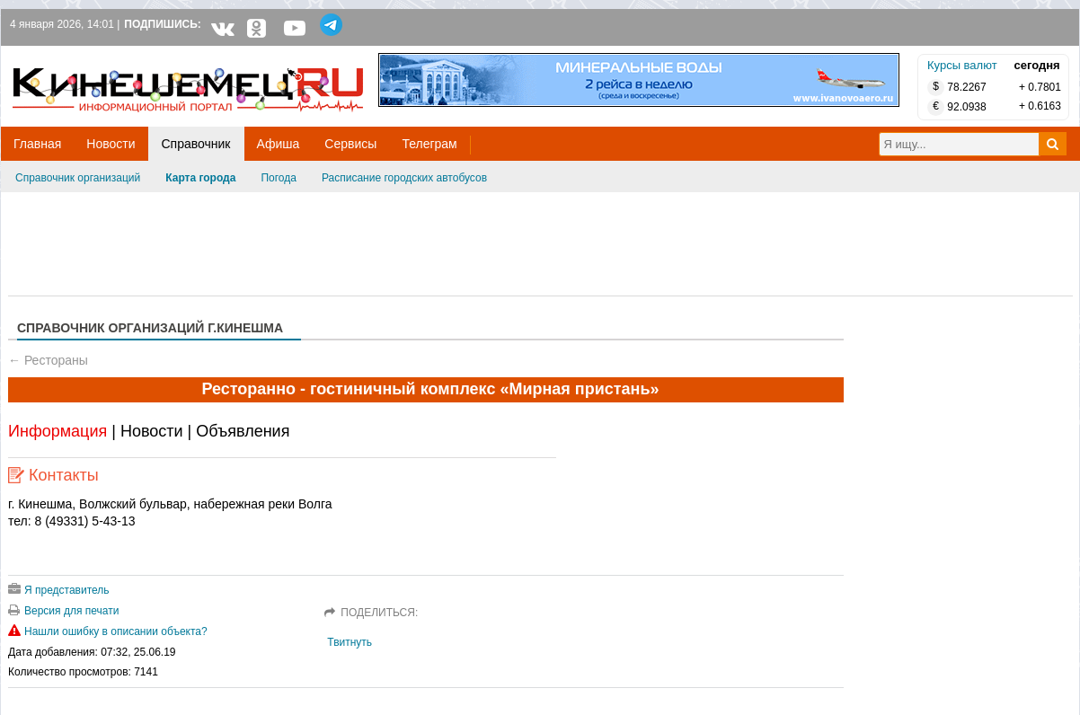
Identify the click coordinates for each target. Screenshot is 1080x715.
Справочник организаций (77, 178)
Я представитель (59, 590)
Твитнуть (349, 642)
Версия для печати (63, 611)
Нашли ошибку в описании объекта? (108, 631)
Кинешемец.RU (79, 55)
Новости (151, 431)
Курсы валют (962, 65)
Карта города (200, 178)
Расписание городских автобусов (404, 178)
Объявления (242, 431)
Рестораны (56, 360)
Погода (279, 178)
